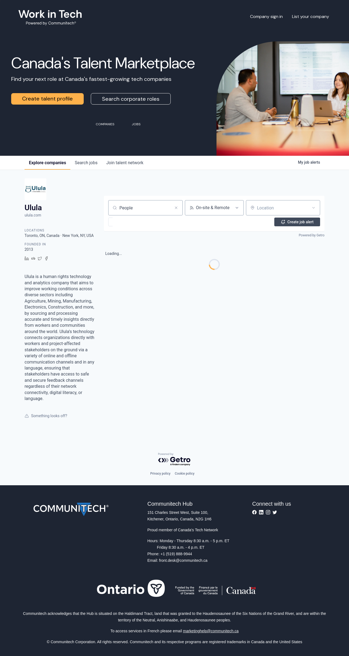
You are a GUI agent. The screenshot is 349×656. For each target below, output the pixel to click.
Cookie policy (184, 473)
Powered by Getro (311, 235)
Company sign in (266, 16)
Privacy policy (160, 473)
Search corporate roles (131, 98)
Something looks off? (46, 416)
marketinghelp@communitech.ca (211, 631)
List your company (310, 16)
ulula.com (33, 215)
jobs (86, 162)
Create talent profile (47, 98)
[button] (126, 222)
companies (47, 162)
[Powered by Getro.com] (174, 459)
